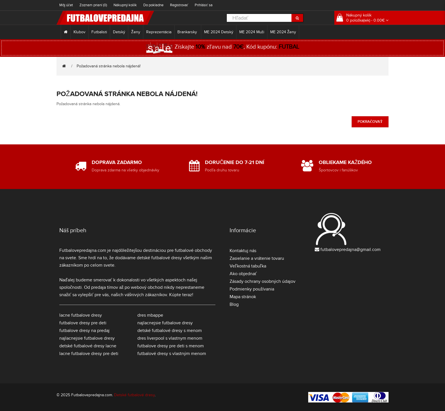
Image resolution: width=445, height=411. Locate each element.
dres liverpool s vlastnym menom (169, 338)
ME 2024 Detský (218, 32)
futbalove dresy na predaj (84, 330)
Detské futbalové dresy (134, 395)
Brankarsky (187, 32)
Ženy (135, 32)
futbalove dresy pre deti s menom (170, 346)
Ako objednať (243, 274)
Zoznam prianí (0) (93, 5)
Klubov (79, 32)
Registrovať (179, 5)
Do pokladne (153, 5)
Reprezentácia (158, 32)
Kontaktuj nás (243, 251)
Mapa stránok (243, 297)
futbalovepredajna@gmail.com (350, 249)
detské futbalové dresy (159, 258)
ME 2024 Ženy (283, 32)
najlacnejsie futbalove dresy (87, 338)
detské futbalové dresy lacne (87, 346)
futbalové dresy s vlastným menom (171, 353)
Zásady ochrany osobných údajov (262, 281)
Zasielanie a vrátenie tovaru (257, 258)
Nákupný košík (125, 5)
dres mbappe (150, 315)
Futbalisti (99, 32)
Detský (119, 32)
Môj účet (66, 5)
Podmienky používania (252, 289)
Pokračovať (370, 121)
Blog (234, 304)
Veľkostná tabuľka (248, 266)
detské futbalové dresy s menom (169, 330)
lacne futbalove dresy (80, 315)
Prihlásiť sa (204, 5)
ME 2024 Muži (251, 32)
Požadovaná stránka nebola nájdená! (108, 66)
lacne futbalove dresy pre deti (88, 353)
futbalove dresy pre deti (82, 323)
